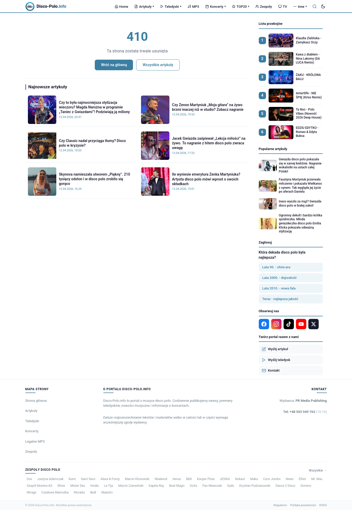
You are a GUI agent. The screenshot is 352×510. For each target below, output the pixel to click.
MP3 (193, 7)
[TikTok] (289, 324)
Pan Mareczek (212, 486)
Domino (306, 486)
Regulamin (280, 505)
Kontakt (271, 370)
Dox (29, 479)
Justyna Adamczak (50, 479)
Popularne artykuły (273, 149)
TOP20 (240, 7)
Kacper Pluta (206, 479)
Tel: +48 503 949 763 (305, 412)
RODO (323, 505)
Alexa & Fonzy (110, 479)
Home (121, 7)
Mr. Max (316, 479)
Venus (176, 479)
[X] (313, 324)
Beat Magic (177, 486)
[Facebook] (264, 324)
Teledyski (170, 7)
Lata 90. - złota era (276, 267)
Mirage (31, 492)
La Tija (108, 486)
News (290, 479)
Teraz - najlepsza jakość (280, 299)
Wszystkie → (318, 470)
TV (282, 7)
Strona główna (36, 401)
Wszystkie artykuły (158, 65)
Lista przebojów (271, 24)
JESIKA (225, 479)
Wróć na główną (114, 65)
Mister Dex (77, 486)
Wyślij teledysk (276, 360)
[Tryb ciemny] (323, 6)
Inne (300, 7)
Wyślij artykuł (275, 349)
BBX (189, 479)
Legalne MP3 (35, 441)
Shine (61, 486)
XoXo (193, 486)
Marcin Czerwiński (131, 486)
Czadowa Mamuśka (54, 492)
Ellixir (302, 479)
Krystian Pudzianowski (255, 486)
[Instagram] (276, 324)
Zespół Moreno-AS (39, 486)
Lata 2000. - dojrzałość (279, 278)
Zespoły (263, 7)
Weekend (160, 479)
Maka (254, 479)
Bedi (93, 492)
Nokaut (240, 479)
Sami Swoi (88, 479)
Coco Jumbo (271, 479)
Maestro (107, 492)
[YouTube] (301, 324)
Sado (230, 486)
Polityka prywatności (303, 505)
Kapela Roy (156, 486)
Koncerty (215, 7)
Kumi (72, 479)
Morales (79, 492)
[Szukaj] (314, 6)
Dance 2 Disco (285, 486)
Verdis (94, 486)
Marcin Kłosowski (137, 479)
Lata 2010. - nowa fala (279, 288)
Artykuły (144, 7)
